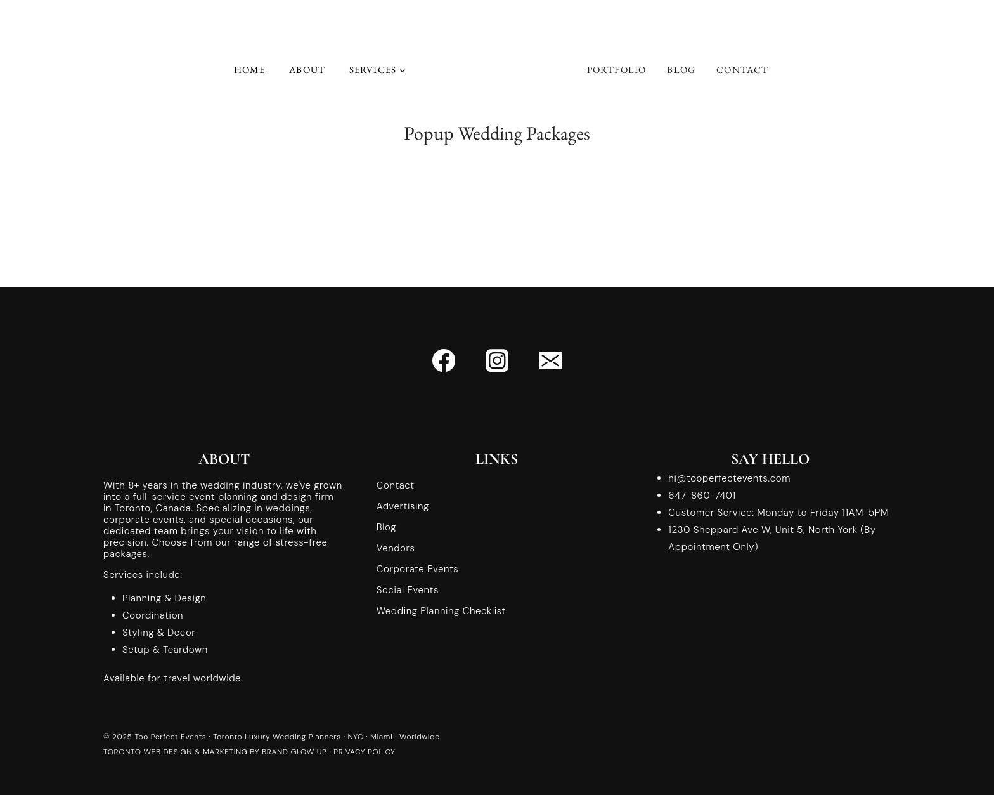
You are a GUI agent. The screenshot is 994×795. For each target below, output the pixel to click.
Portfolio (617, 69)
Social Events (408, 590)
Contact (742, 69)
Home (250, 69)
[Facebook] (444, 361)
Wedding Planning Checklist (441, 611)
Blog (681, 69)
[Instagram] (497, 361)
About (307, 69)
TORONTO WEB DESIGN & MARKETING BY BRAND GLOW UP (215, 752)
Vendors (396, 548)
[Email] (550, 361)
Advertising (403, 506)
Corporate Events (418, 569)
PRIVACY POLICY (364, 752)
